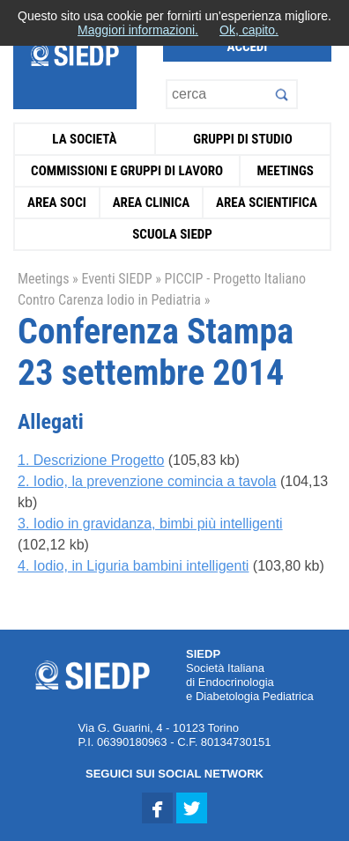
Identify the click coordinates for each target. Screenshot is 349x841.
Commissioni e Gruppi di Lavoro (127, 171)
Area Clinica (151, 202)
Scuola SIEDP (172, 234)
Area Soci (56, 202)
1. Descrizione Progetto (91, 460)
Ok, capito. (248, 30)
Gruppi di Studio (243, 139)
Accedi (247, 47)
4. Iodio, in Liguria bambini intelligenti (133, 565)
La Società (84, 139)
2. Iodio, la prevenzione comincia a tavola (147, 481)
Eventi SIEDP (116, 278)
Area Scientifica (266, 202)
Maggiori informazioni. (138, 30)
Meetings (285, 171)
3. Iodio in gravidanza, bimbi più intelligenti (150, 523)
